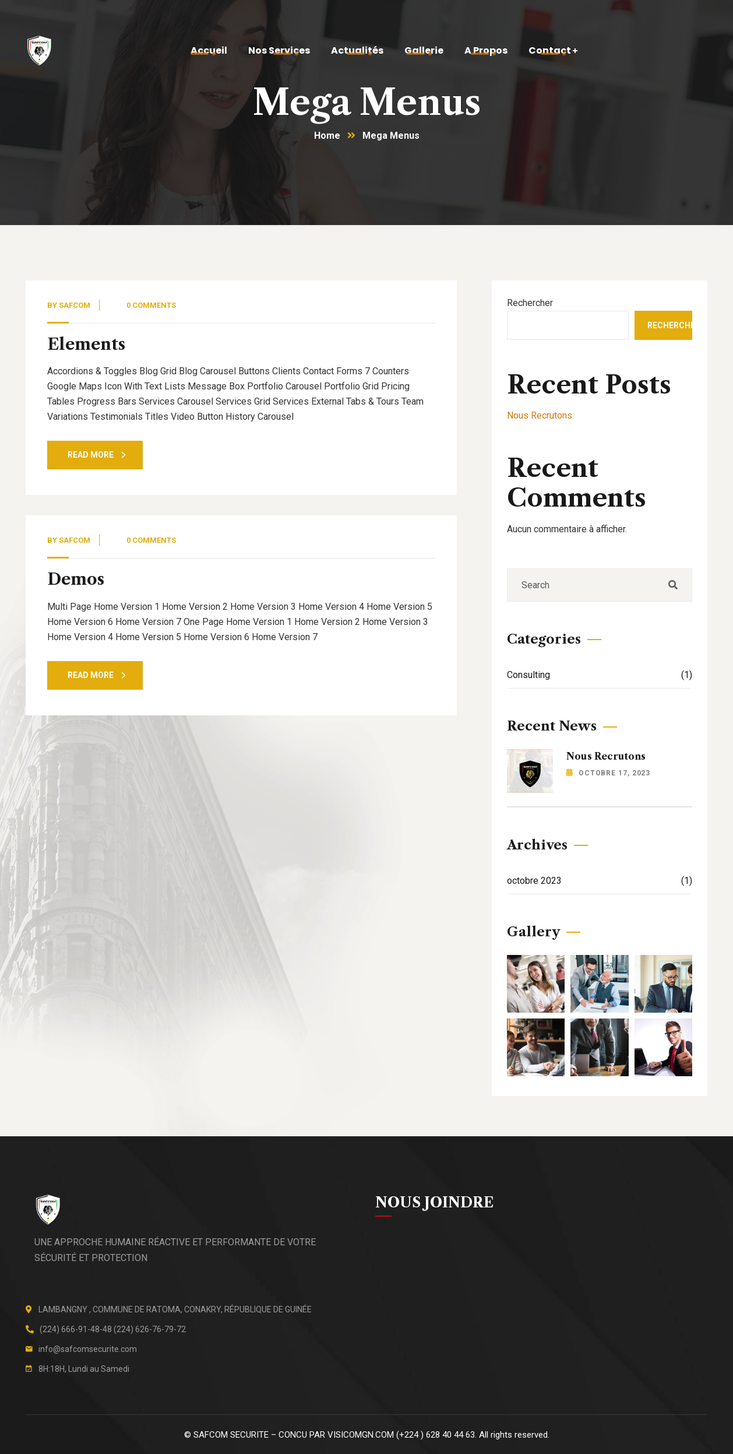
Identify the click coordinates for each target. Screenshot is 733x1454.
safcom (74, 305)
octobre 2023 (599, 880)
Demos (75, 579)
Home (327, 135)
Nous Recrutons (539, 415)
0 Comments (151, 305)
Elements (86, 344)
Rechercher (530, 302)
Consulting (599, 674)
